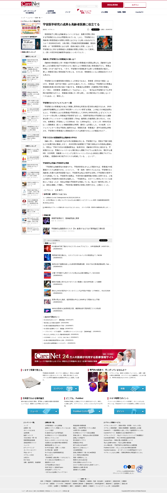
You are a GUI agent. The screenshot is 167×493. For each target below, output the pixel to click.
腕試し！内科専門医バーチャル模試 (84, 428)
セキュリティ (58, 491)
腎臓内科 (82, 481)
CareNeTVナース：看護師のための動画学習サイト (120, 433)
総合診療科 (115, 486)
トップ (23, 17)
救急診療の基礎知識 (79, 425)
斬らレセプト (49, 455)
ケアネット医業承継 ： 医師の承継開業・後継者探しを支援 (122, 428)
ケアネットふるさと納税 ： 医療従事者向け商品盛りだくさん (123, 452)
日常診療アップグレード (53, 470)
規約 (35, 491)
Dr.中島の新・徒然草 (51, 450)
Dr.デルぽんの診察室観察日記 (54, 452)
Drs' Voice (27, 460)
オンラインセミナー (30, 450)
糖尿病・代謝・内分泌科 (95, 481)
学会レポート (28, 452)
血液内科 (108, 481)
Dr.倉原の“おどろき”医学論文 (54, 433)
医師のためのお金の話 (80, 460)
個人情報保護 (40, 491)
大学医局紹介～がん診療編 (53, 425)
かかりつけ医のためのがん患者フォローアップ (86, 465)
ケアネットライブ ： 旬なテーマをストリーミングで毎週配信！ (124, 435)
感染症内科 (116, 481)
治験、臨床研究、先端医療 (32, 462)
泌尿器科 (117, 483)
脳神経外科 (89, 483)
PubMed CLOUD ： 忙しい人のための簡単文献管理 (120, 447)
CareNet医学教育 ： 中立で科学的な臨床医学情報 (119, 438)
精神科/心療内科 (78, 483)
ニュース (30, 17)
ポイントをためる (29, 430)
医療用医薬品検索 (29, 440)
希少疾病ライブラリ (79, 440)
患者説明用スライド (30, 442)
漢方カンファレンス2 (51, 438)
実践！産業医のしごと (80, 457)
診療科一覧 (27, 428)
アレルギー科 (44, 483)
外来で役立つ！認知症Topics (54, 467)
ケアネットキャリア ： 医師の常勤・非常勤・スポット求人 (122, 425)
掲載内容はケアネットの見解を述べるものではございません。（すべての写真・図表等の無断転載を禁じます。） (78, 207)
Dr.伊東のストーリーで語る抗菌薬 (84, 433)
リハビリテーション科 (103, 486)
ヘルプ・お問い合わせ (27, 491)
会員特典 (26, 433)
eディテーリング (29, 447)
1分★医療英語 (77, 450)
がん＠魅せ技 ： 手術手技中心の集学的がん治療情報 (120, 445)
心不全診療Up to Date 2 (52, 465)
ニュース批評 (49, 430)
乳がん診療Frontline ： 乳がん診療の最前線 (117, 442)
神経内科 (68, 483)
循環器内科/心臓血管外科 (61, 481)
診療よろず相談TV (79, 438)
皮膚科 (56, 486)
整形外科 (109, 483)
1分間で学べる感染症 (80, 430)
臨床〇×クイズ (28, 435)
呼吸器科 (48, 481)
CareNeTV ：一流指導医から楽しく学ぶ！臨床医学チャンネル (123, 430)
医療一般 (37, 17)
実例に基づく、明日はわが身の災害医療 (86, 435)
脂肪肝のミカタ (50, 462)
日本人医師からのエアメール (82, 462)
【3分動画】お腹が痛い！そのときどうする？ (58, 457)
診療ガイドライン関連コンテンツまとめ (57, 428)
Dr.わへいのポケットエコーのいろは (56, 440)
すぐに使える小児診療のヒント (55, 460)
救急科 (91, 486)
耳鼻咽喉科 (64, 486)
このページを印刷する (53, 240)
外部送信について (49, 491)
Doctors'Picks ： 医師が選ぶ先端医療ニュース (118, 440)
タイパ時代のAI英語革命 (81, 455)
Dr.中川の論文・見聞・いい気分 (55, 447)
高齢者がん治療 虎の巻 (80, 467)
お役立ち (26, 457)
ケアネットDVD (29, 455)
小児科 (50, 486)
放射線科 (78, 486)
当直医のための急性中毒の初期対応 (56, 442)
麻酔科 (85, 486)
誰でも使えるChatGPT (80, 445)
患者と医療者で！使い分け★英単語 (84, 452)
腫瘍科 (124, 481)
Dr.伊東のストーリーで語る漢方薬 (56, 435)
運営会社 (65, 491)
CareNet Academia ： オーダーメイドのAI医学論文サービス (123, 450)
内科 (41, 481)
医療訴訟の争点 (78, 442)
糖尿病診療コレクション (53, 445)
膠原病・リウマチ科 (56, 483)
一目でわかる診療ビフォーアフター (56, 472)
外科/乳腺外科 (99, 483)
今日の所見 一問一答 (30, 438)
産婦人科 (124, 483)
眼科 (71, 486)
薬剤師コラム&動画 (79, 470)
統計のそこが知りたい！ (81, 447)
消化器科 (74, 481)
